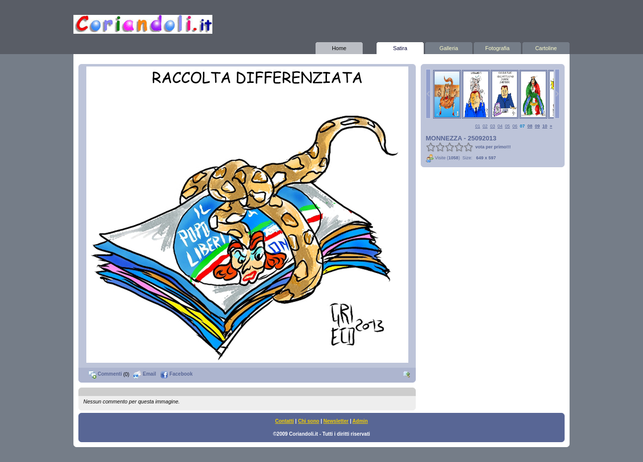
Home (339, 46)
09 (537, 126)
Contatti (284, 421)
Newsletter (336, 421)
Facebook (176, 374)
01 (477, 126)
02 (485, 126)
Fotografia (497, 46)
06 (515, 126)
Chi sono (309, 421)
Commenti (105, 374)
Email (144, 374)
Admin (360, 421)
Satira (400, 46)
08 (529, 126)
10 (544, 126)
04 (500, 126)
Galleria (448, 46)
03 (492, 126)
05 (507, 126)
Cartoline (546, 46)
